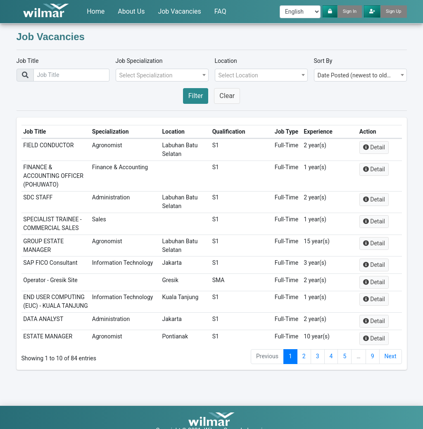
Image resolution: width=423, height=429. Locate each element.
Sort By (323, 61)
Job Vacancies (179, 11)
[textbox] (159, 75)
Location (226, 61)
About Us (131, 11)
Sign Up (394, 11)
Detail (380, 156)
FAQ (220, 11)
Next (391, 374)
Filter (195, 96)
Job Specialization (139, 61)
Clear (227, 96)
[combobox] (162, 75)
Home (96, 11)
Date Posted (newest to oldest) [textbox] (357, 75)
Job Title (28, 61)
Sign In (349, 11)
